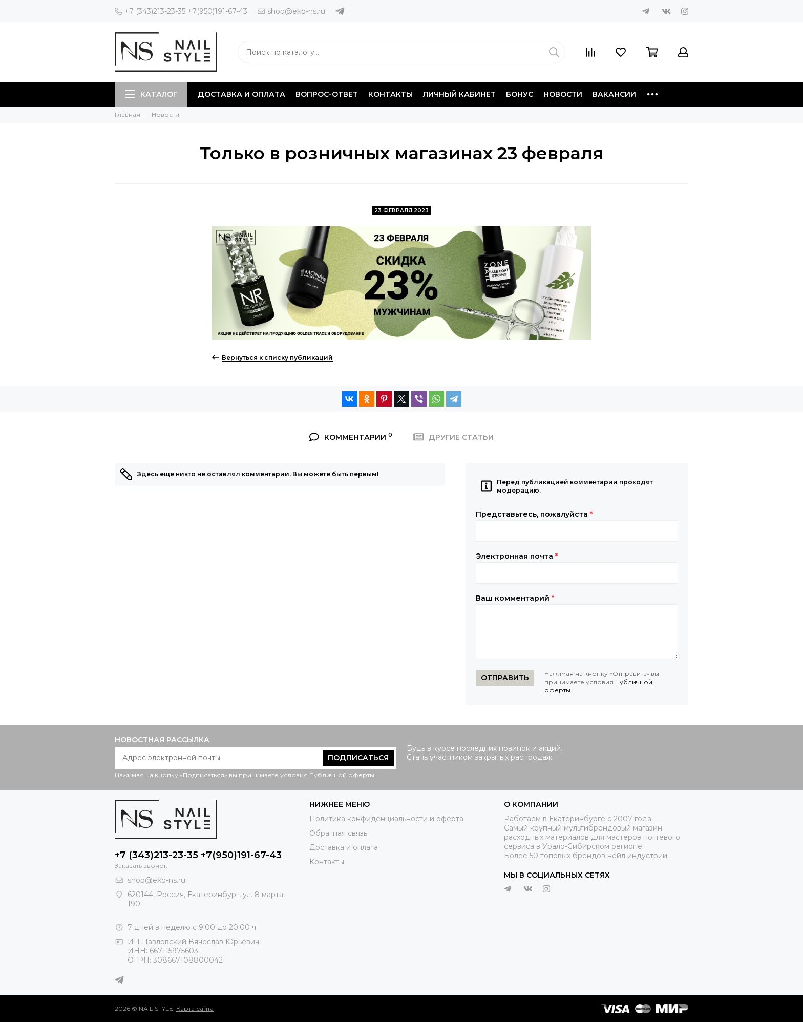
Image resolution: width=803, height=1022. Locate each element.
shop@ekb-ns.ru (291, 11)
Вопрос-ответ (326, 94)
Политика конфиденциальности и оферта (386, 818)
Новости (562, 94)
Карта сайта (195, 1008)
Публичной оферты (341, 775)
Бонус (519, 94)
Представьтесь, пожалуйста (534, 514)
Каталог (151, 94)
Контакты (390, 94)
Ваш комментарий (515, 598)
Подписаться (358, 757)
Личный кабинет (459, 94)
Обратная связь (338, 833)
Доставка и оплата (241, 94)
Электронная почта (517, 556)
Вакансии (614, 94)
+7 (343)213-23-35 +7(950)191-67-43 (181, 11)
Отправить (505, 678)
